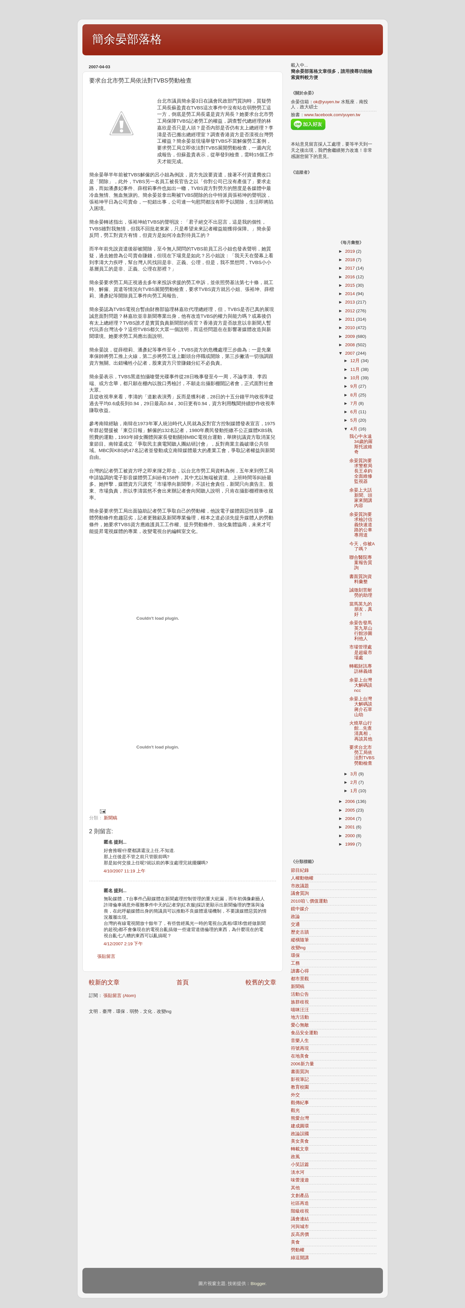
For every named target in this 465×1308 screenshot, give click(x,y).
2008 (350, 344)
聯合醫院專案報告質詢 (360, 562)
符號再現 (300, 1048)
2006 (350, 801)
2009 (350, 336)
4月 (354, 429)
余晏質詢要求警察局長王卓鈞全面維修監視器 (360, 471)
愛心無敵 (300, 1025)
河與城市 (300, 1226)
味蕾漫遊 (300, 1180)
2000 (350, 835)
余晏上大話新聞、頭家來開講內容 (360, 498)
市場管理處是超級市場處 (360, 652)
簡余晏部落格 (127, 39)
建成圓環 (300, 1126)
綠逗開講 (300, 1257)
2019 (350, 251)
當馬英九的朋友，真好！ (360, 609)
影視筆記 (300, 1079)
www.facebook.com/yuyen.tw (332, 114)
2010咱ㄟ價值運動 (309, 901)
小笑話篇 (300, 1164)
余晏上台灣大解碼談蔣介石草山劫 (360, 706)
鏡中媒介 (300, 908)
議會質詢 (300, 893)
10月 (355, 377)
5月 (354, 420)
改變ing (298, 947)
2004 (350, 818)
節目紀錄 (300, 870)
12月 (355, 360)
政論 (295, 916)
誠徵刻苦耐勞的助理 (360, 593)
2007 (350, 353)
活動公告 (300, 994)
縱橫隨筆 (300, 939)
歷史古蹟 (300, 932)
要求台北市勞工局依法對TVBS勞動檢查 (362, 755)
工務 (295, 963)
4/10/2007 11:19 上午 (124, 871)
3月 (354, 773)
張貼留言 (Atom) (119, 995)
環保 (295, 955)
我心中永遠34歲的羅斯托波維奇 (361, 444)
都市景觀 (300, 978)
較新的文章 (104, 982)
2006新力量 (302, 1063)
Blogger (257, 1283)
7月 (354, 403)
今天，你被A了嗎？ (362, 546)
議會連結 (300, 1218)
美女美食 (300, 1141)
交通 (295, 924)
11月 (355, 369)
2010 (350, 327)
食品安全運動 (304, 1032)
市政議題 (300, 885)
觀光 (295, 1110)
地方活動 (300, 1017)
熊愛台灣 (300, 1118)
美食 (295, 1242)
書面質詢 (300, 1071)
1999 (350, 844)
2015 (350, 285)
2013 (350, 302)
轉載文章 (300, 1149)
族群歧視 (300, 1002)
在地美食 (300, 1056)
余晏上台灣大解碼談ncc (360, 685)
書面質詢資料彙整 (360, 579)
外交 (295, 1094)
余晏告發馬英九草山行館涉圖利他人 (360, 630)
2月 (354, 782)
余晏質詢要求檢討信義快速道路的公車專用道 (360, 525)
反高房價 (300, 1234)
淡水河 (297, 1172)
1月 (354, 790)
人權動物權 (302, 878)
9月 (354, 386)
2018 (350, 259)
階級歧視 (300, 1211)
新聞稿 (110, 817)
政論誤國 (300, 1133)
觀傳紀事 (300, 1102)
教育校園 (300, 1087)
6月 (354, 411)
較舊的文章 (261, 982)
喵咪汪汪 (300, 1009)
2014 (350, 293)
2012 (350, 310)
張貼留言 (106, 956)
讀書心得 (300, 971)
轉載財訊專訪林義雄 (360, 669)
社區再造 (300, 1203)
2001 (350, 827)
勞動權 (297, 1249)
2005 (350, 810)
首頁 (182, 982)
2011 (350, 319)
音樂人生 (300, 1040)
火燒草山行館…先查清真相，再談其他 (360, 731)
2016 (350, 276)
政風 (295, 1156)
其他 (295, 1187)
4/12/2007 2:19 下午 (123, 943)
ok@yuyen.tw (326, 101)
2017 (350, 268)
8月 (354, 395)
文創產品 (300, 1195)
